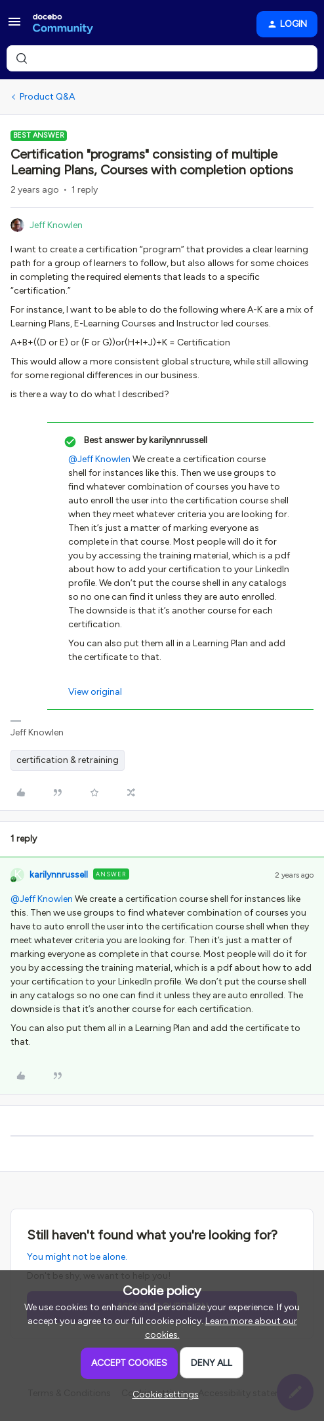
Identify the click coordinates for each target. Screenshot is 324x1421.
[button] (14, 26)
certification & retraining (67, 760)
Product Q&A (47, 96)
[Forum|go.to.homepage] (63, 24)
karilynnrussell (59, 874)
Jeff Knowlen (56, 225)
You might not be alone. (77, 1256)
